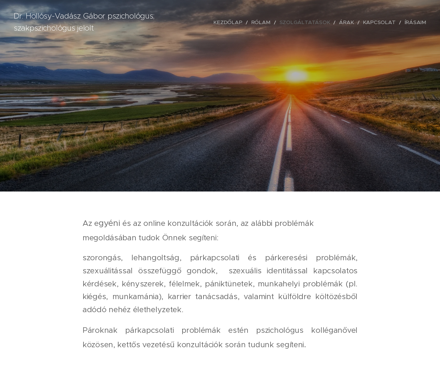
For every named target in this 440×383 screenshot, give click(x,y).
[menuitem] (253, 22)
